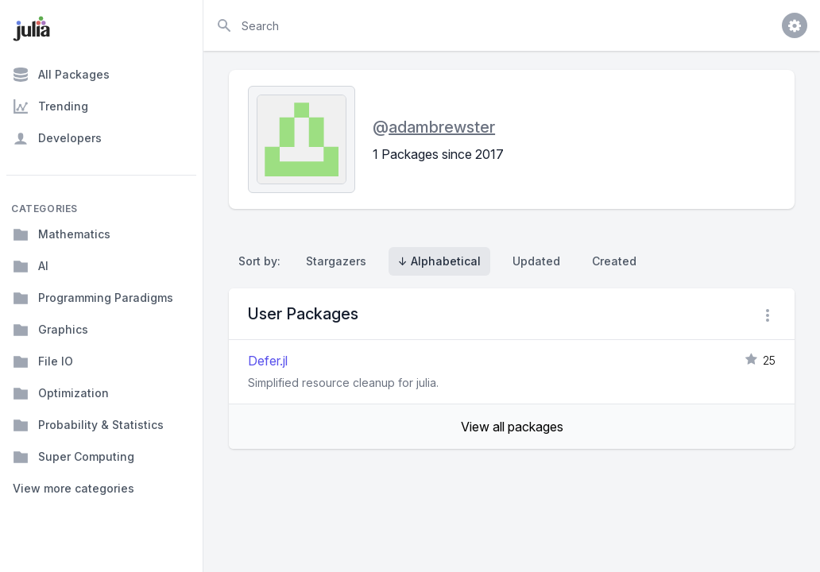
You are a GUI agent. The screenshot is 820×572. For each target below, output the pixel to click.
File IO (43, 361)
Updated (536, 261)
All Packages (61, 75)
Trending (50, 106)
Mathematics (61, 234)
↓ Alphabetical (439, 261)
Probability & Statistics (88, 425)
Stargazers (336, 261)
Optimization (61, 393)
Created (614, 261)
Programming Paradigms (93, 298)
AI (30, 266)
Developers (57, 138)
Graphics (50, 330)
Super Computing (73, 457)
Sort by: (262, 261)
